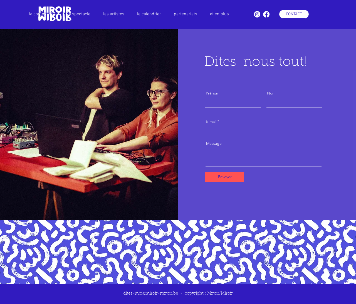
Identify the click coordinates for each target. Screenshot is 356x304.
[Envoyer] (224, 177)
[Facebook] (266, 14)
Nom (271, 93)
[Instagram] (257, 14)
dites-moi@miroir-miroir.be (150, 293)
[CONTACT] (294, 14)
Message (214, 143)
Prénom (212, 93)
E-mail (211, 121)
